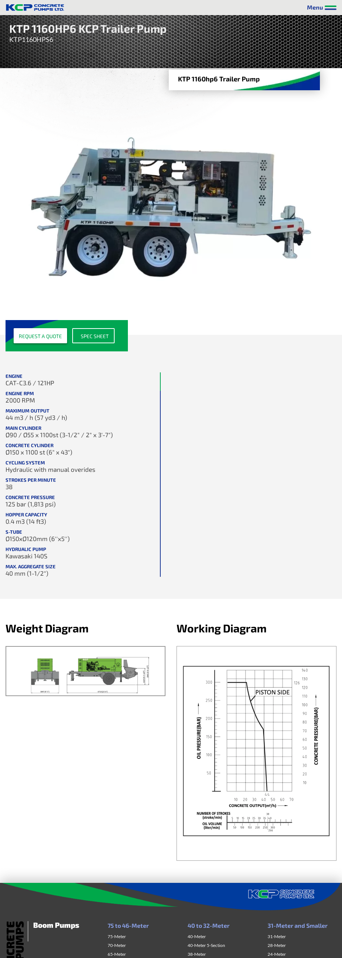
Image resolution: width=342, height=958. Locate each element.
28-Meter (277, 945)
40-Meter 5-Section (206, 945)
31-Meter (277, 936)
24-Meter (277, 954)
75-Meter (117, 936)
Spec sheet (95, 336)
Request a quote (40, 336)
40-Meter (197, 936)
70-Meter (117, 945)
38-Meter (197, 954)
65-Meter (117, 954)
